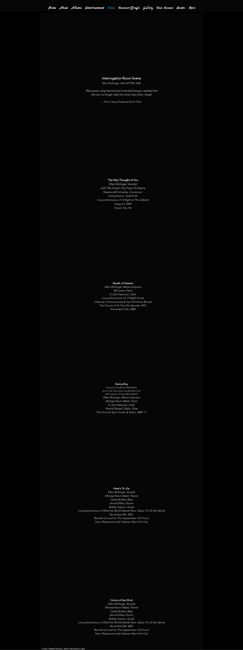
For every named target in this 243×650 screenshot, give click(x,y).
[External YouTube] (124, 142)
